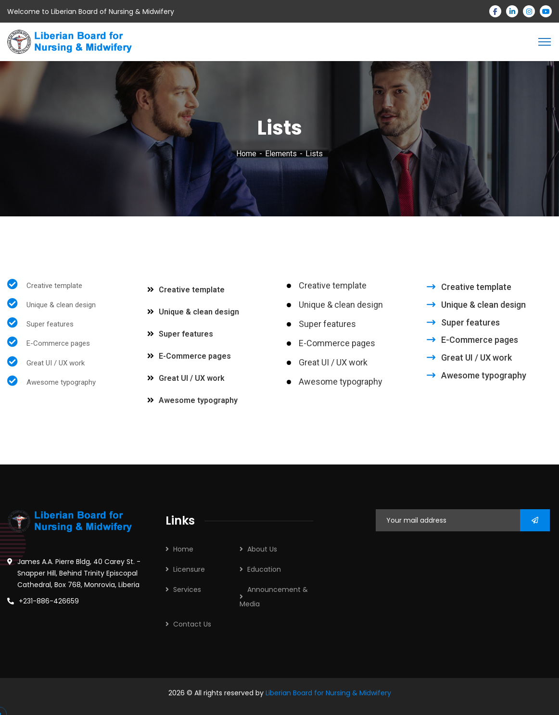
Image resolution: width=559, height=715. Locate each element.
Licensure (189, 569)
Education (264, 569)
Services (187, 589)
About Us (262, 549)
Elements (281, 153)
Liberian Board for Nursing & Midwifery (328, 693)
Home (246, 153)
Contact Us (192, 624)
